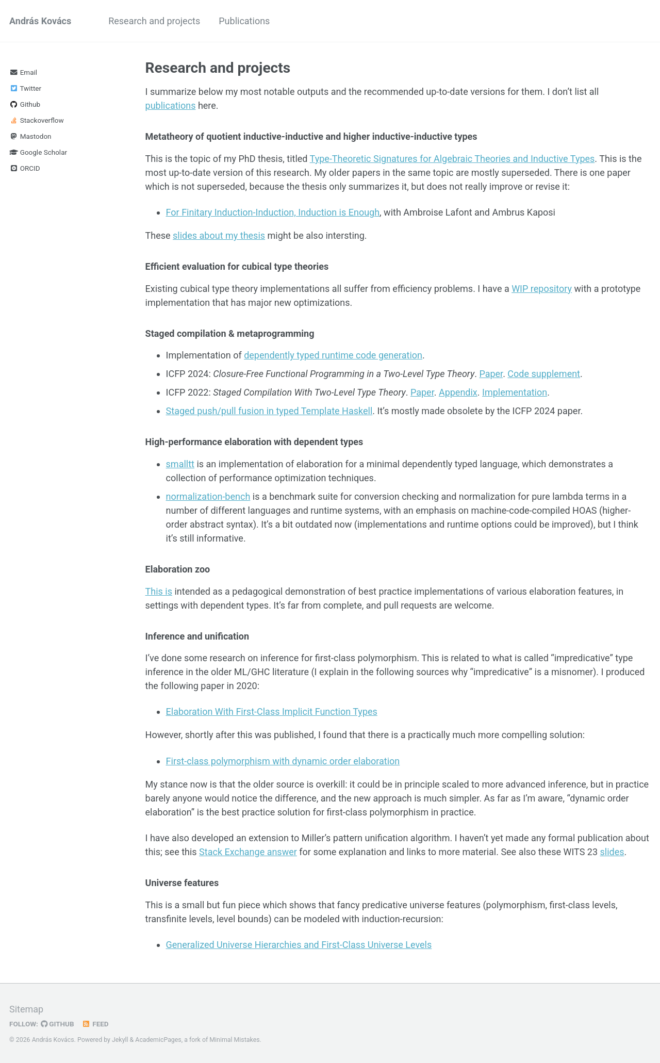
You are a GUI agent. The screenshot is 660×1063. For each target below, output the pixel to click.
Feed (95, 1024)
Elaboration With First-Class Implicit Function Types (271, 711)
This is (158, 591)
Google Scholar (38, 152)
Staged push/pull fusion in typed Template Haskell (269, 410)
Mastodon (30, 136)
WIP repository (542, 288)
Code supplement (543, 373)
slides (612, 851)
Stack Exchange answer (248, 851)
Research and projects (154, 20)
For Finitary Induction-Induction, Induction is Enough (273, 212)
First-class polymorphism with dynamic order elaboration (283, 761)
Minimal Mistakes (234, 1039)
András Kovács (40, 20)
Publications (244, 20)
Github (24, 104)
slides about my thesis (219, 235)
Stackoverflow (36, 120)
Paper (491, 373)
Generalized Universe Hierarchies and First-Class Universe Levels (299, 944)
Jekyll (120, 1039)
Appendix (458, 392)
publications (170, 105)
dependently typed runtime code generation (333, 355)
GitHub (57, 1024)
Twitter (25, 88)
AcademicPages (158, 1039)
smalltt (180, 464)
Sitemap (26, 1009)
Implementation (514, 392)
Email (23, 72)
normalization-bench (208, 496)
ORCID (24, 168)
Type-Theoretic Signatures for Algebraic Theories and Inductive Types (452, 158)
